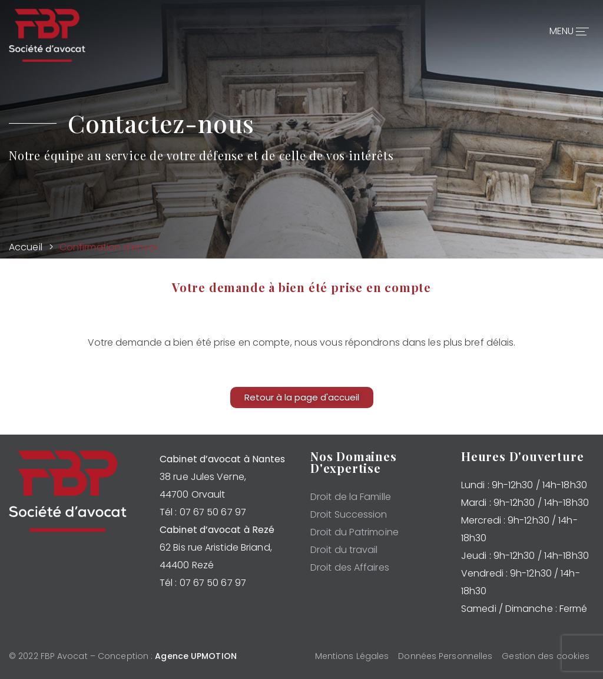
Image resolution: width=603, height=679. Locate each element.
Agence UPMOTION (196, 656)
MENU (567, 29)
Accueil (25, 247)
